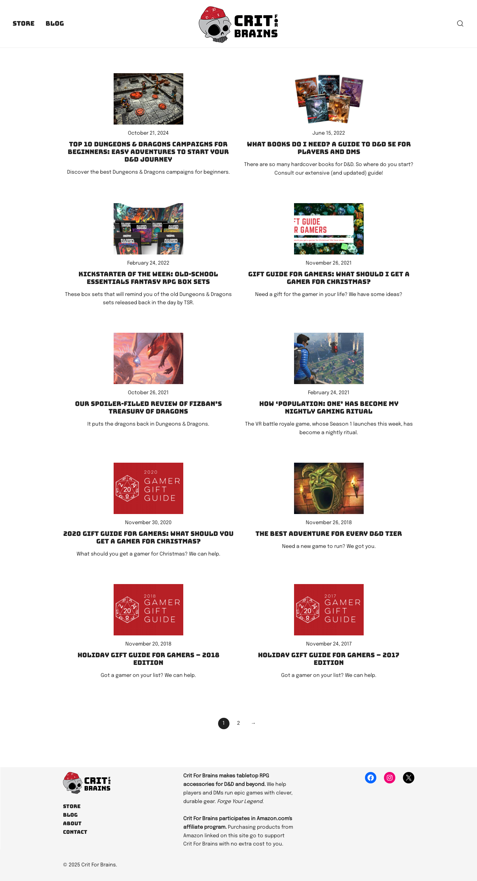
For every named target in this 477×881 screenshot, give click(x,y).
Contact (75, 832)
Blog (55, 23)
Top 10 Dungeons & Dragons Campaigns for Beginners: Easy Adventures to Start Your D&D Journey (148, 152)
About (72, 823)
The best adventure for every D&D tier (328, 534)
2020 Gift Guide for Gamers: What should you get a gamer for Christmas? (148, 537)
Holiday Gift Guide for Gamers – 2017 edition (328, 659)
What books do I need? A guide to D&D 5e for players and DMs (329, 148)
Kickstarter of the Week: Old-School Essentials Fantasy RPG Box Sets (148, 278)
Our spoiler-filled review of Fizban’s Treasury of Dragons (148, 407)
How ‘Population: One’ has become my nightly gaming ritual (329, 407)
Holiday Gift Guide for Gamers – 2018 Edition (148, 659)
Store (24, 23)
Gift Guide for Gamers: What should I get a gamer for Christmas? (329, 278)
